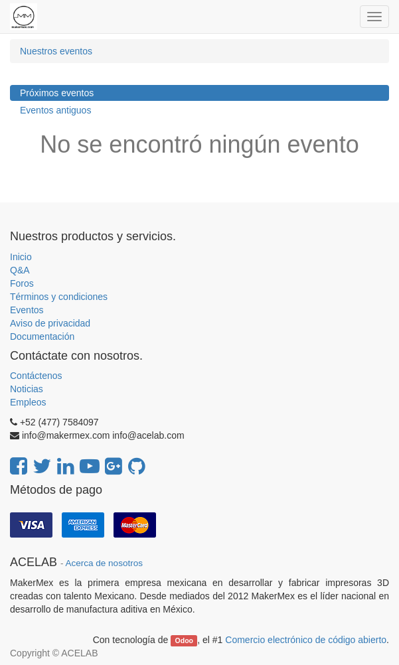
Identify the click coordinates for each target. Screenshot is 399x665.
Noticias (26, 389)
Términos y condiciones (59, 296)
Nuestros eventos (56, 51)
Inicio (21, 257)
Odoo (184, 640)
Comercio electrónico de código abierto (305, 639)
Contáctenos (36, 375)
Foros (22, 283)
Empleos (28, 402)
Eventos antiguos (55, 110)
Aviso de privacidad (50, 323)
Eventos (27, 310)
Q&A (20, 270)
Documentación (42, 336)
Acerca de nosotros (104, 563)
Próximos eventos (57, 93)
